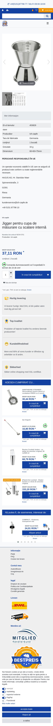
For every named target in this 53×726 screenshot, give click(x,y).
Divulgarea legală (18, 589)
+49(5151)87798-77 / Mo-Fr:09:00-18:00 (26, 4)
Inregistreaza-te (17, 571)
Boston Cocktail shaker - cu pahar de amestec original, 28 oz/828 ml (33, 451)
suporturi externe (13, 694)
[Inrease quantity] (11, 273)
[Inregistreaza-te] (3, 10)
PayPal (9, 697)
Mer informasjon (11, 116)
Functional (11, 700)
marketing (11, 691)
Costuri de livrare (18, 559)
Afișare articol (35, 533)
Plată (13, 554)
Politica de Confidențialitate (22, 586)
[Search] (47, 16)
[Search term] (23, 16)
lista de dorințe (10, 283)
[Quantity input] (5, 275)
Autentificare (16, 569)
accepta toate (26, 709)
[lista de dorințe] (36, 10)
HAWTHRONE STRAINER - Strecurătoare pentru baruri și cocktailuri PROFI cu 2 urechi (33, 391)
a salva (26, 720)
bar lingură (26, 420)
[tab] (26, 116)
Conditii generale (17, 591)
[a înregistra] (7, 10)
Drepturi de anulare (18, 584)
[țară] (32, 10)
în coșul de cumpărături (35, 275)
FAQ (12, 556)
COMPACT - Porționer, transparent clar (30, 520)
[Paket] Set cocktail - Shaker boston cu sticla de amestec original (32, 481)
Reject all (26, 715)
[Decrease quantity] (11, 277)
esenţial (10, 688)
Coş (12, 574)
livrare (29, 290)
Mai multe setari (8, 703)
